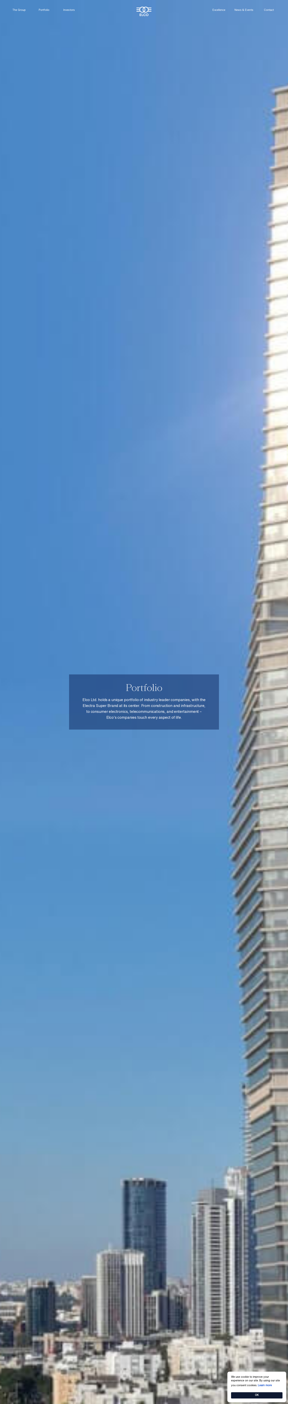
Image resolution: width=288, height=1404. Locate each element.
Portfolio (44, 10)
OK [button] (257, 1395)
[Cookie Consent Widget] (256, 1387)
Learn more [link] (265, 1385)
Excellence (219, 10)
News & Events (244, 10)
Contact (269, 10)
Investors (69, 10)
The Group (19, 10)
